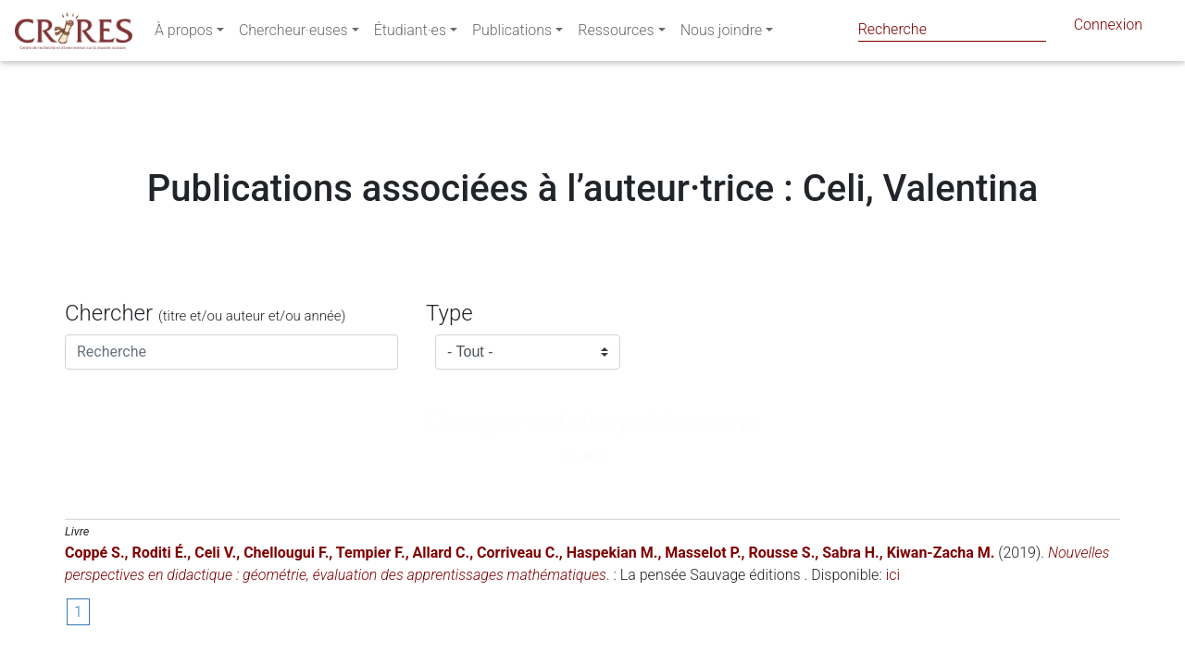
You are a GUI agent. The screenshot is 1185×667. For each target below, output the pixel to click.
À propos (184, 34)
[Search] (952, 29)
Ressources (616, 34)
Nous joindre (721, 34)
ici (893, 575)
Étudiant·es (410, 34)
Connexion (1108, 28)
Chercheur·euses (293, 34)
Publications (512, 34)
